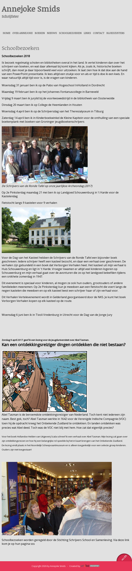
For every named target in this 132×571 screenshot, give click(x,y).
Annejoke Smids (31, 8)
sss (33, 544)
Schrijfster (10, 16)
